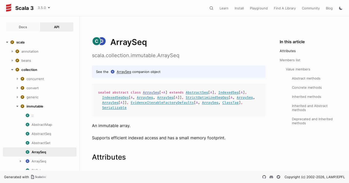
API (56, 27)
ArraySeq (124, 72)
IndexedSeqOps (115, 97)
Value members (298, 69)
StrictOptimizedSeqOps (207, 97)
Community (311, 8)
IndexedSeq (228, 92)
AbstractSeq (197, 92)
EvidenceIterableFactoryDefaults (162, 102)
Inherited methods (306, 97)
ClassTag (230, 102)
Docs (23, 27)
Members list (290, 60)
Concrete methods (307, 87)
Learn (224, 8)
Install (239, 8)
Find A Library (285, 8)
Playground (259, 8)
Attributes (288, 51)
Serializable (114, 107)
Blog (329, 8)
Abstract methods (306, 78)
